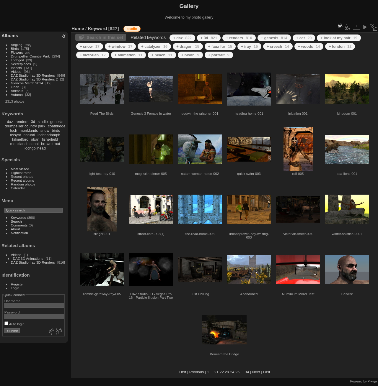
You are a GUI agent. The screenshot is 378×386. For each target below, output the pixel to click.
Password (12, 312)
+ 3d (209, 38)
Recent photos (22, 176)
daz (10, 121)
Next (256, 372)
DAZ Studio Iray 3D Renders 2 (34, 79)
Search (16, 221)
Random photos (23, 184)
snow (44, 130)
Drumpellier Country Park (30, 56)
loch (13, 130)
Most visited (20, 169)
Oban (15, 87)
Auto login (14, 324)
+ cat (304, 38)
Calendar (18, 188)
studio (43, 121)
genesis (56, 121)
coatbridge (57, 126)
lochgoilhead (35, 148)
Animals (17, 91)
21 (216, 372)
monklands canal (24, 144)
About (15, 229)
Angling (16, 45)
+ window (120, 46)
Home (77, 28)
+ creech (278, 46)
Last (266, 372)
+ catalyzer (154, 46)
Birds (15, 48)
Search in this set (105, 37)
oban (35, 139)
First (182, 372)
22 (222, 372)
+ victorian (93, 55)
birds (56, 130)
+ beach (161, 55)
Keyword (97, 28)
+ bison (190, 55)
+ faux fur (220, 46)
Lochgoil (17, 60)
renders (22, 121)
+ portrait (218, 55)
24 (232, 372)
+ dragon (187, 46)
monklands (29, 130)
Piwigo (372, 381)
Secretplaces (21, 64)
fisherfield (50, 139)
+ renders (239, 38)
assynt (15, 135)
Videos (16, 71)
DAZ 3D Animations (28, 258)
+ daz (182, 38)
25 (237, 372)
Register (17, 284)
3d (33, 121)
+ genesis (274, 38)
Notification (19, 233)
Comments (19, 225)
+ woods (309, 46)
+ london (340, 46)
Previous (196, 372)
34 (247, 372)
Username (12, 301)
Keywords (18, 217)
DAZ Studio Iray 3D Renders (33, 75)
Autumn (17, 94)
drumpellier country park (25, 126)
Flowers (17, 52)
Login (15, 288)
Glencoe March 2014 (27, 83)
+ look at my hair (338, 38)
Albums (9, 35)
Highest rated (21, 173)
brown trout (50, 144)
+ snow (90, 46)
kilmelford (20, 139)
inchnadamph (49, 135)
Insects (16, 68)
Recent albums (22, 180)
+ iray (249, 46)
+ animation (129, 55)
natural (29, 135)
